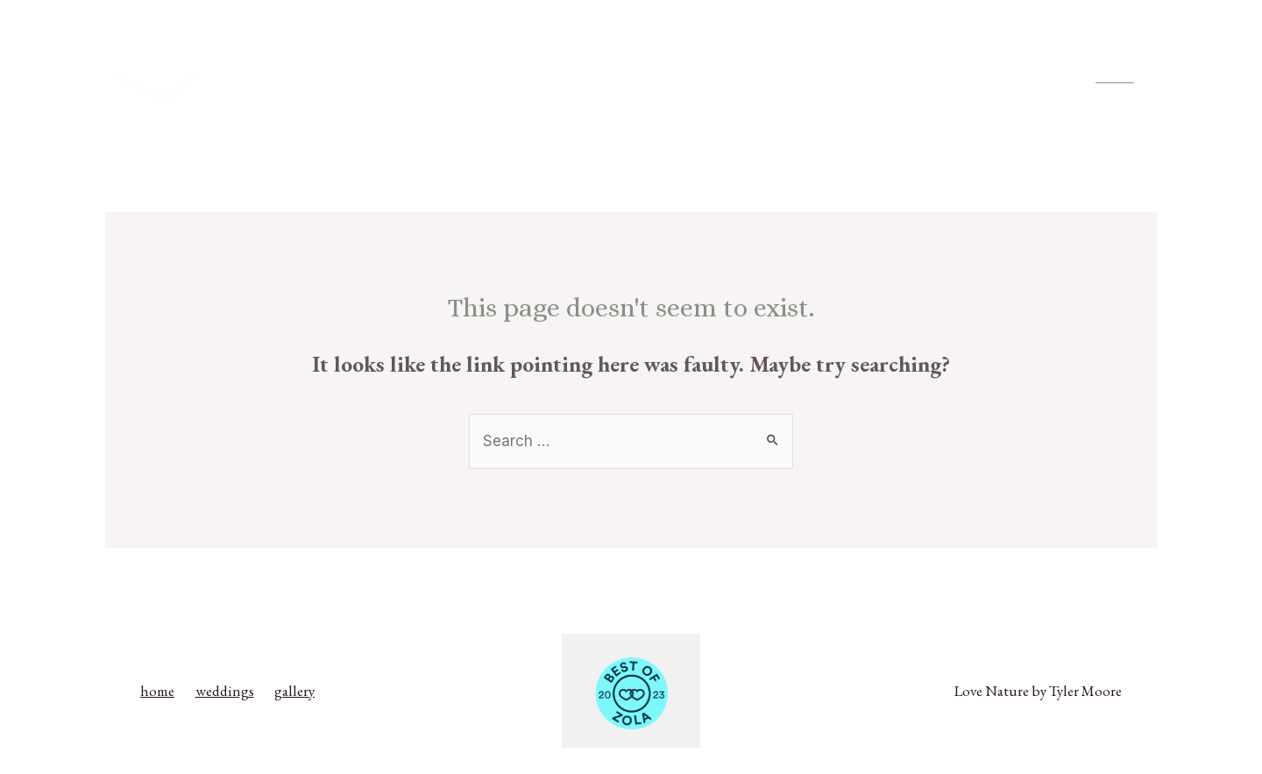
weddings (940, 76)
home (864, 76)
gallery (1020, 76)
